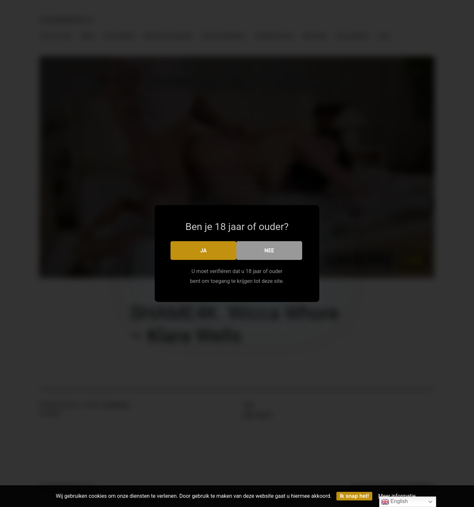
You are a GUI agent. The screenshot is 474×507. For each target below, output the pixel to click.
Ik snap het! (354, 496)
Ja (203, 250)
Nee (269, 250)
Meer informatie (397, 496)
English (394, 502)
